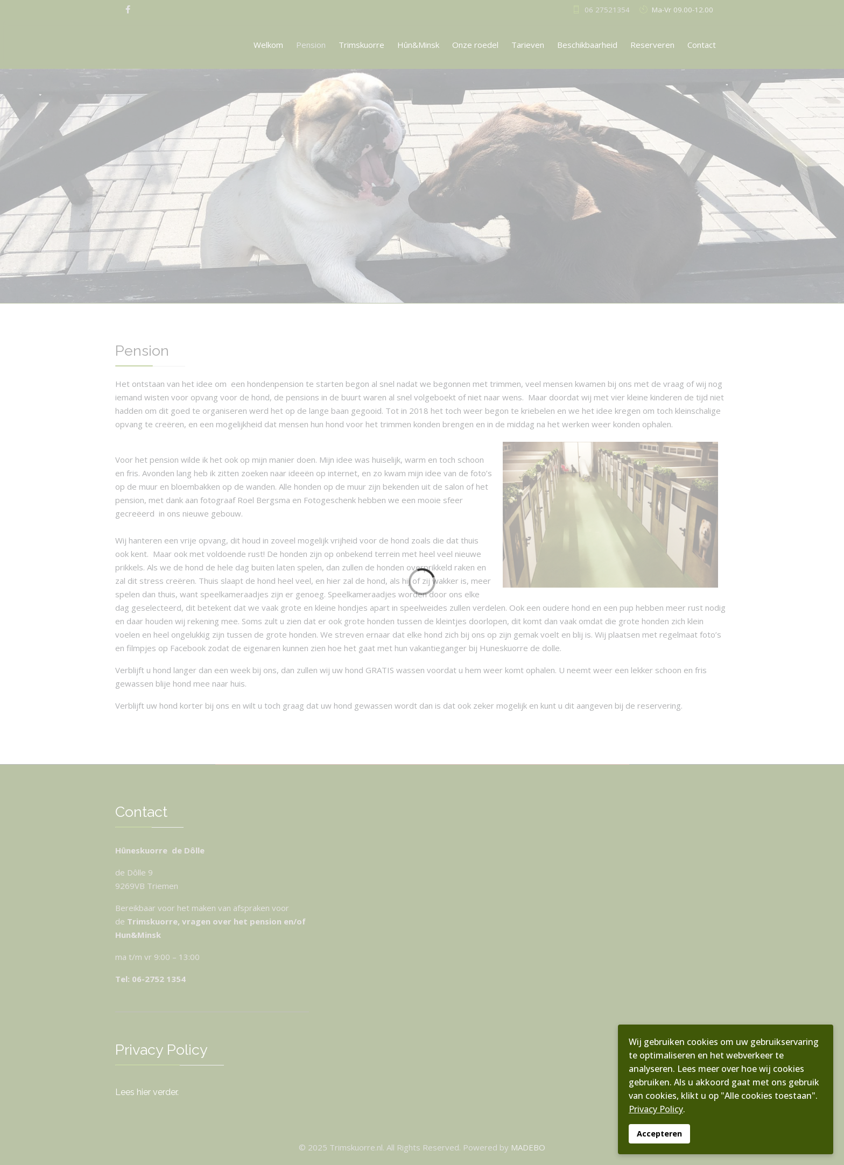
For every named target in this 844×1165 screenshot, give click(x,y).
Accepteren (659, 1133)
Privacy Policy (656, 1109)
